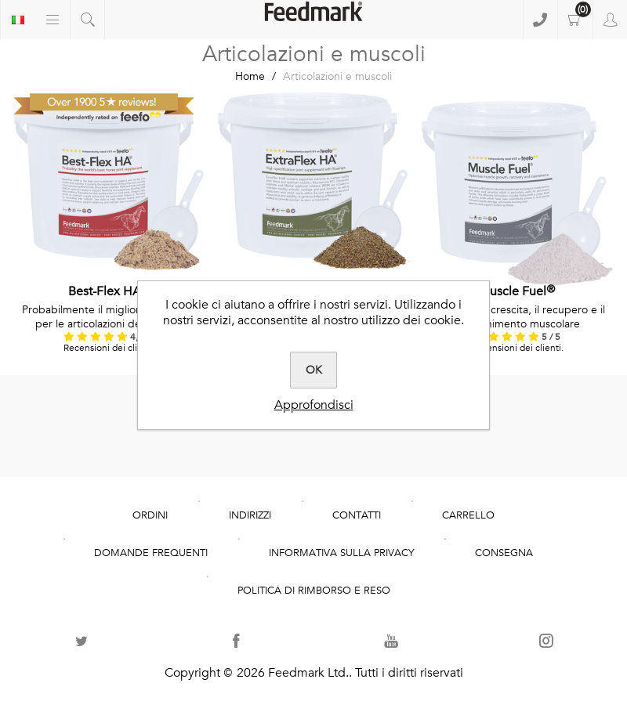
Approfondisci (313, 405)
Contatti (356, 515)
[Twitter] (81, 640)
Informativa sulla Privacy (341, 553)
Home (250, 76)
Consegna (504, 553)
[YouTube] (391, 640)
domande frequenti (151, 553)
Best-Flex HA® (109, 291)
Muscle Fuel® (517, 291)
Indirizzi (250, 515)
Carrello (575, 19)
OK (314, 370)
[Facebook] (236, 640)
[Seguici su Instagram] (546, 640)
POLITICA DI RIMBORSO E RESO (313, 591)
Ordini (150, 515)
